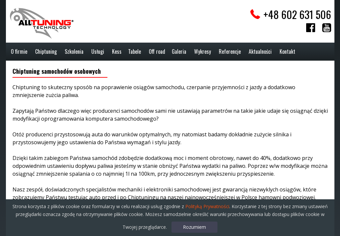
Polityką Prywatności (207, 206)
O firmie (19, 51)
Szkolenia (74, 51)
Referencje (230, 51)
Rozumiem (194, 227)
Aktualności (260, 51)
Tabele (134, 51)
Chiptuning (46, 51)
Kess (117, 51)
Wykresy (202, 51)
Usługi (97, 51)
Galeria (179, 51)
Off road (157, 51)
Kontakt (287, 51)
